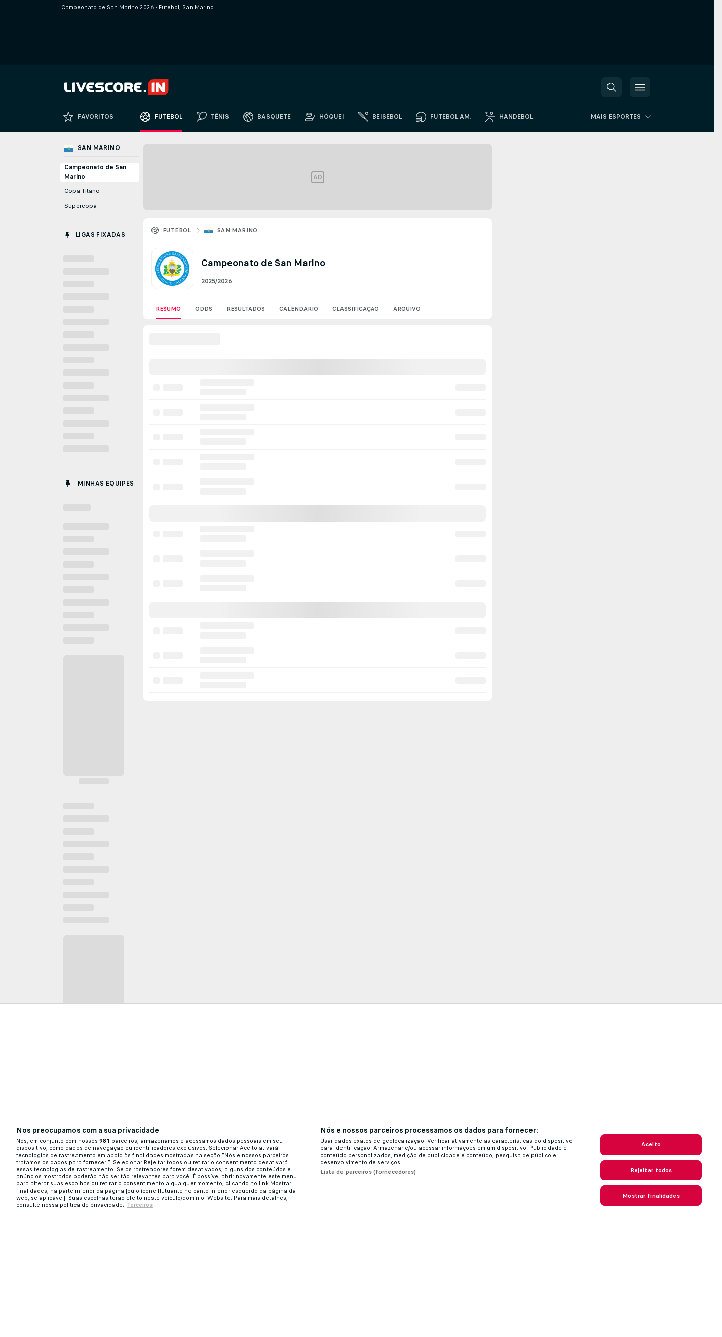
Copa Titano (82, 191)
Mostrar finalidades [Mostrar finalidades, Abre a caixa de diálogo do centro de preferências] (650, 1195)
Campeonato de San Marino (95, 172)
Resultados (245, 308)
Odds (203, 308)
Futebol (177, 230)
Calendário (298, 308)
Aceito (651, 1144)
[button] (611, 87)
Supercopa (80, 206)
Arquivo (407, 308)
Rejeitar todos (651, 1170)
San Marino (237, 230)
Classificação (355, 308)
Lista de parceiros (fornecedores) (368, 1171)
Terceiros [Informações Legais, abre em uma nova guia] (140, 1204)
